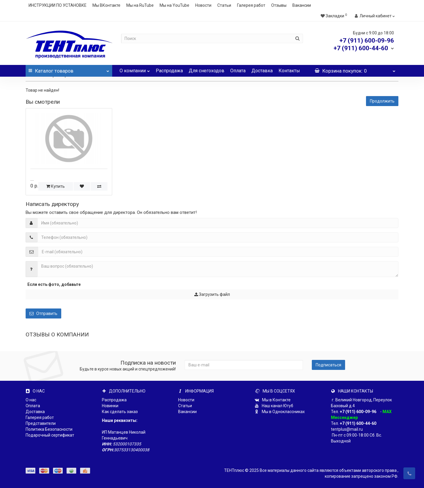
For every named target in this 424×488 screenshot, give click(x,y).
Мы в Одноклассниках (280, 411)
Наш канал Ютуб (274, 405)
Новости (203, 5)
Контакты (289, 70)
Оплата (238, 70)
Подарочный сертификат (50, 435)
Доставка (262, 70)
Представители (41, 423)
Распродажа (169, 70)
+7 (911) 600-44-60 (358, 423)
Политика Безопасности (49, 429)
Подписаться (328, 365)
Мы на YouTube (174, 5)
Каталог (69, 69)
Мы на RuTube (140, 5)
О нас (31, 400)
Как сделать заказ (120, 411)
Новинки (110, 405)
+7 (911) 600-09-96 (358, 411)
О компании (135, 69)
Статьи (224, 5)
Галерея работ (251, 5)
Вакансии (301, 5)
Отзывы (278, 5)
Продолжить (382, 101)
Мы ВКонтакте (106, 5)
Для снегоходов (206, 70)
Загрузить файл (212, 294)
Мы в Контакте (273, 400)
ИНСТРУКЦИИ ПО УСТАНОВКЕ (58, 5)
